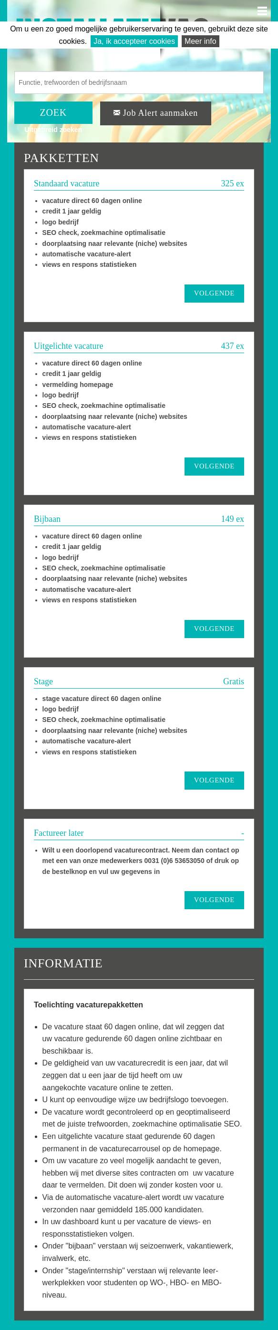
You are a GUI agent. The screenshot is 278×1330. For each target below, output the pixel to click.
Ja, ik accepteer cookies (134, 41)
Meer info (200, 41)
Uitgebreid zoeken (53, 129)
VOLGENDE (214, 293)
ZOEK (53, 112)
